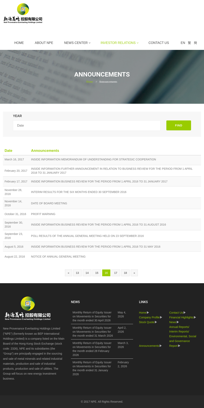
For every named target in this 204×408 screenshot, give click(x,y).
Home (19, 43)
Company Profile (149, 317)
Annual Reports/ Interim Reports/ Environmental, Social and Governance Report (182, 336)
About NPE (44, 43)
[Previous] (68, 272)
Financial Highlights (181, 317)
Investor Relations (118, 43)
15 (96, 272)
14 (87, 272)
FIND (178, 125)
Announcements (149, 345)
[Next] (134, 272)
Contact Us (159, 43)
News (172, 322)
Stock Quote (146, 322)
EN (183, 43)
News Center (76, 43)
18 (125, 272)
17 (115, 272)
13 (77, 272)
